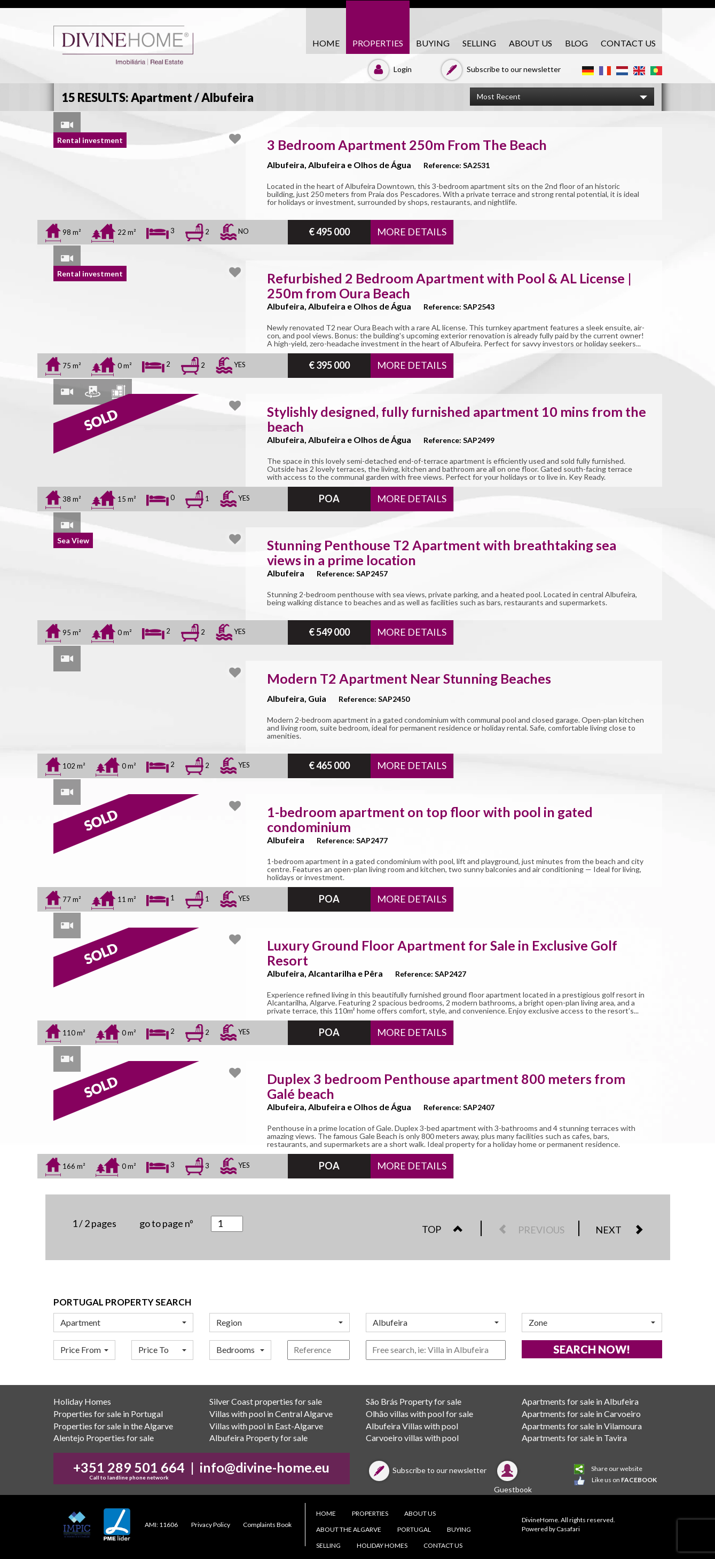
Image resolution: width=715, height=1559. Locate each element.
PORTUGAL (414, 1529)
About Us (530, 43)
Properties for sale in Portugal (108, 1413)
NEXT (624, 1230)
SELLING (479, 43)
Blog (576, 43)
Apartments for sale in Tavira (574, 1438)
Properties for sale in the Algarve (113, 1426)
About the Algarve (348, 1529)
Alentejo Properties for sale (103, 1438)
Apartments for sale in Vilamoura (582, 1426)
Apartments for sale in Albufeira (580, 1401)
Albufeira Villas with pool (412, 1426)
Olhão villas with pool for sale (419, 1413)
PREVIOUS (526, 1230)
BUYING (433, 43)
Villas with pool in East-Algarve (266, 1426)
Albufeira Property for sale (258, 1438)
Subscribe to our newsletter (499, 69)
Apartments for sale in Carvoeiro (581, 1413)
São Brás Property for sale (413, 1401)
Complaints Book (267, 1525)
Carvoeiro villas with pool (412, 1438)
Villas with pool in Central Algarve (271, 1413)
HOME (326, 43)
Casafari (568, 1529)
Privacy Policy (210, 1525)
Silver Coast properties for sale (265, 1401)
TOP (448, 1229)
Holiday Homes (82, 1401)
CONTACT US (628, 43)
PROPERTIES (377, 43)
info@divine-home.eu (264, 1467)
